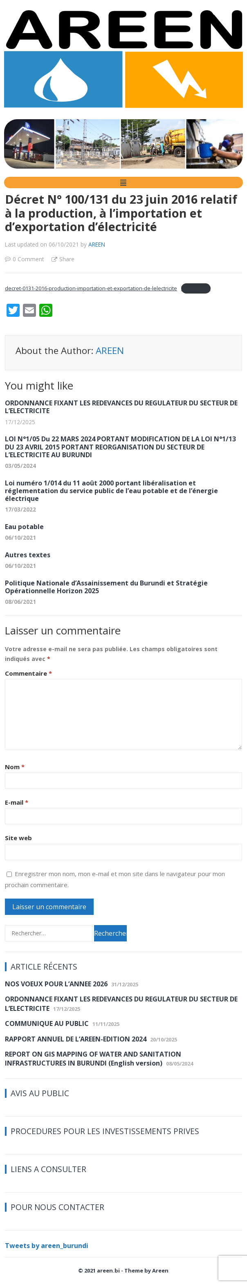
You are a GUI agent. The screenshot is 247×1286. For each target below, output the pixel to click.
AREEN (96, 244)
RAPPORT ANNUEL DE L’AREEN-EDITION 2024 (75, 1039)
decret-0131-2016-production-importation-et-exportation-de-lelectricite (91, 288)
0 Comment (28, 259)
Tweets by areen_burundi (46, 1245)
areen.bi (108, 1270)
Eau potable (24, 526)
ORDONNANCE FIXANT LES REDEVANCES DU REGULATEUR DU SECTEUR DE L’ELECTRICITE (121, 406)
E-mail (16, 802)
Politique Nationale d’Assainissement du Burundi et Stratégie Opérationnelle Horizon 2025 (106, 586)
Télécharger (196, 288)
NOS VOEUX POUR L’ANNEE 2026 (56, 983)
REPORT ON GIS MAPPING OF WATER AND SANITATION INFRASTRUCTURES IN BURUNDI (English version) (93, 1059)
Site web (18, 838)
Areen (160, 1270)
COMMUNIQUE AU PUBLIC (47, 1023)
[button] (123, 183)
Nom (15, 767)
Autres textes (27, 554)
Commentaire (28, 673)
